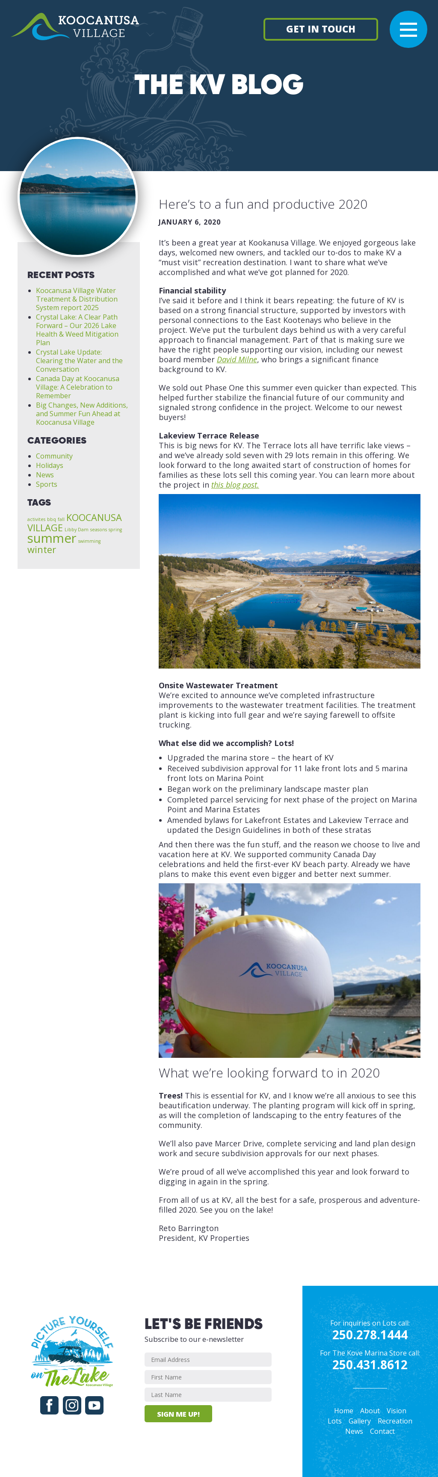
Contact (382, 1431)
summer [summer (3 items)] (52, 538)
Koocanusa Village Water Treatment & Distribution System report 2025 (77, 299)
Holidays (49, 465)
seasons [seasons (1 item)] (98, 530)
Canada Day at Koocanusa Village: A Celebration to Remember (77, 387)
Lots (335, 1421)
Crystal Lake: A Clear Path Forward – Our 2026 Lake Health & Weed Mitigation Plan (77, 329)
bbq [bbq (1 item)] (51, 519)
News (45, 475)
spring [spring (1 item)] (115, 530)
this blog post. (235, 485)
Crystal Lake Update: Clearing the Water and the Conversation (79, 360)
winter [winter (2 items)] (41, 549)
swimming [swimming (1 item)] (89, 541)
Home (343, 1410)
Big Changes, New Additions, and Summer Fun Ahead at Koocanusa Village (82, 413)
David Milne (237, 359)
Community (54, 456)
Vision (396, 1410)
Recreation (395, 1421)
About (370, 1410)
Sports (46, 484)
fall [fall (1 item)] (61, 519)
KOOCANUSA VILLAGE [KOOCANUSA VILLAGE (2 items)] (74, 522)
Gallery (360, 1421)
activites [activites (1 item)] (36, 519)
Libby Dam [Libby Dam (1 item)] (77, 530)
